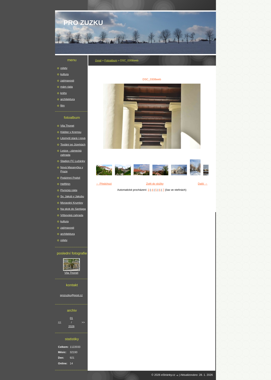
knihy (63, 93)
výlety (63, 68)
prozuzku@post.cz (71, 295)
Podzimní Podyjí (70, 177)
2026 (71, 326)
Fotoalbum (110, 60)
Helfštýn (65, 183)
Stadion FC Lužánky (72, 161)
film (62, 105)
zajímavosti (67, 80)
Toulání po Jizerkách (73, 144)
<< (59, 322)
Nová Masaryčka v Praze (71, 169)
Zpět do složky (155, 183)
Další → (202, 183)
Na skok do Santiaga (73, 208)
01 (71, 318)
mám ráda (66, 86)
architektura (67, 99)
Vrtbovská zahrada (71, 215)
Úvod (98, 60)
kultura (64, 74)
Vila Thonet (67, 125)
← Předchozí (104, 183)
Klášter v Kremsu (70, 132)
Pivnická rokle (68, 190)
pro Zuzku (83, 22)
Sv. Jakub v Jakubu (72, 196)
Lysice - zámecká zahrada (71, 152)
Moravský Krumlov (71, 202)
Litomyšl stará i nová (73, 138)
